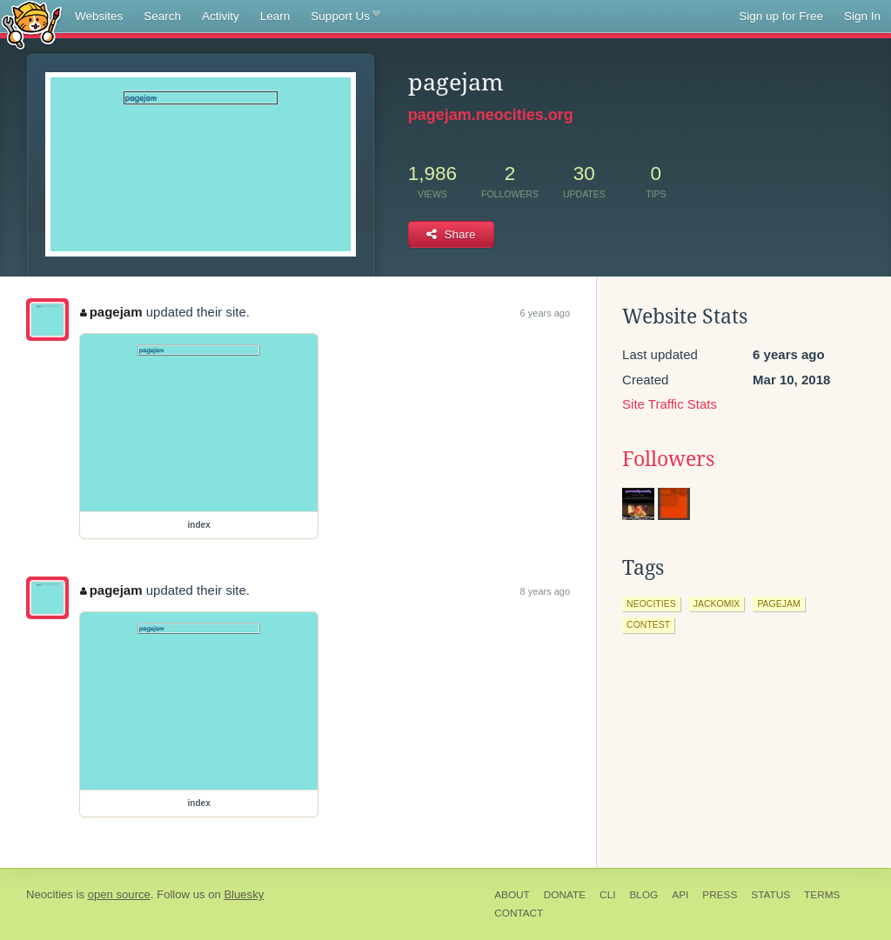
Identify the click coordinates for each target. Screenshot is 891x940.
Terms (822, 895)
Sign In (862, 16)
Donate (565, 895)
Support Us (345, 16)
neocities (651, 603)
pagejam (111, 311)
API (680, 895)
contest (648, 624)
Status (770, 895)
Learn (275, 16)
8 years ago (545, 591)
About (512, 895)
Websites (99, 16)
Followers (668, 459)
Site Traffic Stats (669, 404)
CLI (607, 895)
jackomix (716, 603)
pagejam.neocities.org (490, 114)
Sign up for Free (781, 16)
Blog (643, 895)
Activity (220, 16)
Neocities (49, 894)
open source (119, 894)
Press (719, 895)
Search (162, 16)
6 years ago (545, 313)
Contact (518, 913)
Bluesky (244, 894)
